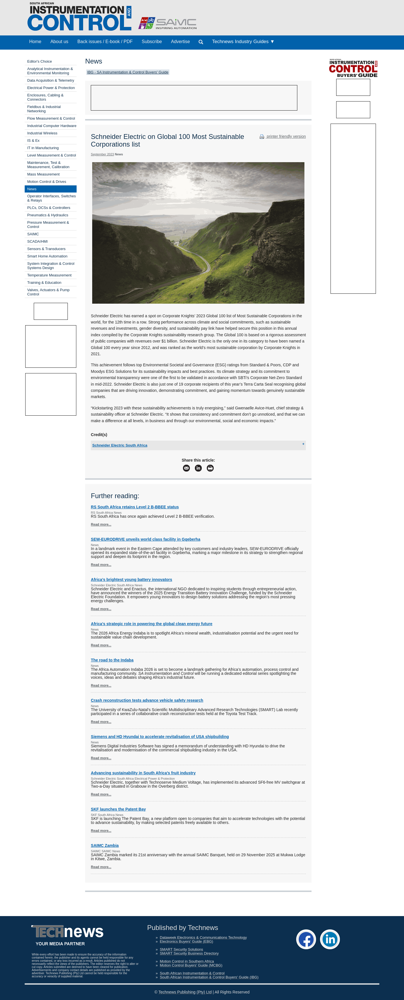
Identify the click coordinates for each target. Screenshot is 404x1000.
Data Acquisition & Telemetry (50, 80)
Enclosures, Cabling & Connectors (45, 97)
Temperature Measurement (49, 275)
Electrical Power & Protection (51, 88)
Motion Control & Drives (46, 181)
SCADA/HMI (37, 241)
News (32, 189)
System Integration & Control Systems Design (50, 265)
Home (35, 41)
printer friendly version (282, 136)
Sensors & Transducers (46, 249)
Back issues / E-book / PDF (105, 41)
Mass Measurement (43, 174)
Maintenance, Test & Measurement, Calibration (48, 164)
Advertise (180, 41)
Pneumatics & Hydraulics (47, 215)
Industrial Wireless (42, 133)
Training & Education (44, 282)
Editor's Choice (39, 61)
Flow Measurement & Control (51, 118)
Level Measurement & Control (51, 155)
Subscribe (152, 41)
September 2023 (102, 154)
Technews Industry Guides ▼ (243, 41)
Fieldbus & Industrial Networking (44, 109)
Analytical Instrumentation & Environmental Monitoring (50, 71)
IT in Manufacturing (43, 148)
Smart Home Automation (47, 256)
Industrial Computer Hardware (51, 126)
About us (59, 41)
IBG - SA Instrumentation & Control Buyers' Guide (127, 72)
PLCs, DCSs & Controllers (48, 208)
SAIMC (33, 234)
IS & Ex (33, 140)
